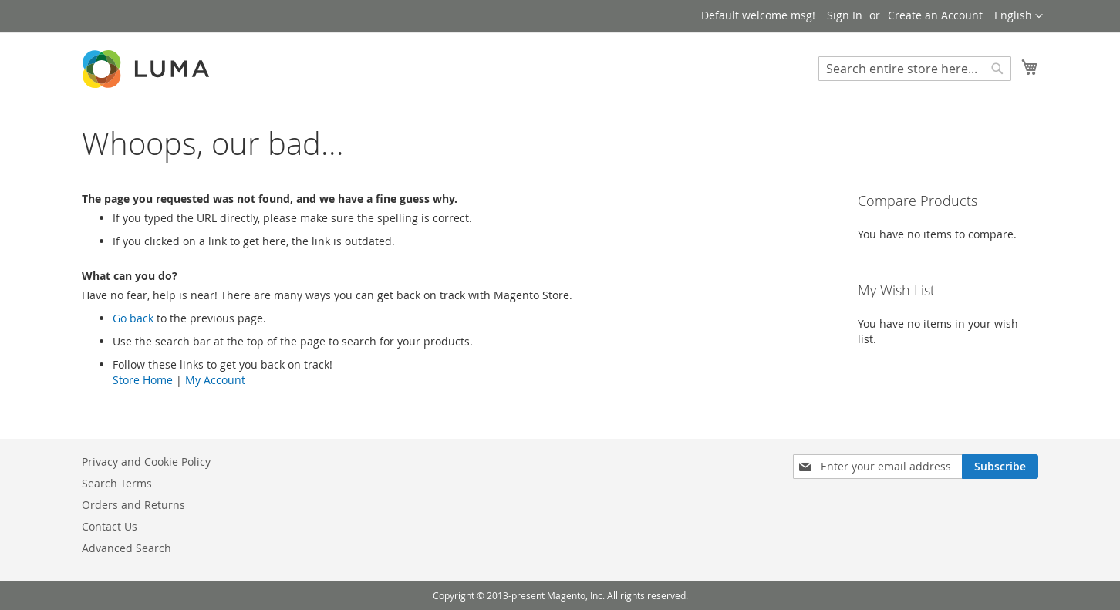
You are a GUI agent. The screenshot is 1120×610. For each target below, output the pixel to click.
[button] (1018, 16)
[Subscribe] (1000, 466)
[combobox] (914, 68)
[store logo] (147, 69)
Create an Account (935, 15)
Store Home (143, 379)
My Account (215, 379)
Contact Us (109, 526)
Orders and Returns (133, 504)
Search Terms (117, 483)
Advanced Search (126, 548)
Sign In (844, 15)
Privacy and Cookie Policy (146, 461)
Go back (133, 318)
